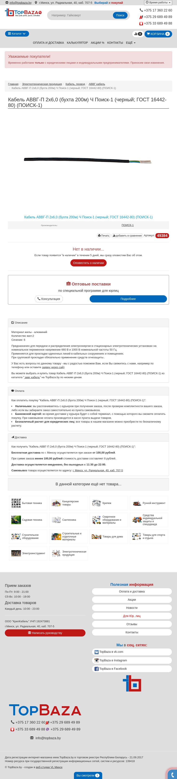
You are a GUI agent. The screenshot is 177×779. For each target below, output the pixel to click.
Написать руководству (45, 633)
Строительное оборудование (30, 536)
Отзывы (132, 624)
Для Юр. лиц (132, 616)
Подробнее (128, 299)
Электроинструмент (33, 553)
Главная (13, 84)
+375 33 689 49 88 (155, 24)
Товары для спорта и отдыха (154, 536)
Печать (104, 235)
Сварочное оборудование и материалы (111, 519)
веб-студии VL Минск (49, 767)
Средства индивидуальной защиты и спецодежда (152, 520)
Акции (132, 599)
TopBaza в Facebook (110, 669)
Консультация (48, 299)
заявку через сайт (53, 367)
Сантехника (69, 519)
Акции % (97, 42)
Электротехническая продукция (42, 84)
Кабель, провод (75, 84)
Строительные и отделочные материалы (71, 536)
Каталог (15, 33)
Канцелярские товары (70, 503)
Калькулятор (77, 42)
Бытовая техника (32, 503)
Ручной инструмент (154, 503)
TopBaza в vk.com (108, 652)
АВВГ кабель (97, 84)
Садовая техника (32, 519)
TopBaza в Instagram (110, 660)
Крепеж (106, 503)
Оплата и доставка (48, 42)
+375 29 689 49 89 (155, 17)
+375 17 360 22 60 (156, 10)
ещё (131, 42)
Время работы (158, 2)
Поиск (120, 15)
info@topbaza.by (18, 2)
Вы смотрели (88, 775)
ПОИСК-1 (128, 225)
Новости (131, 607)
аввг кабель (32, 377)
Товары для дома (112, 536)
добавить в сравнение (127, 235)
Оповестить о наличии (88, 263)
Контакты (115, 42)
